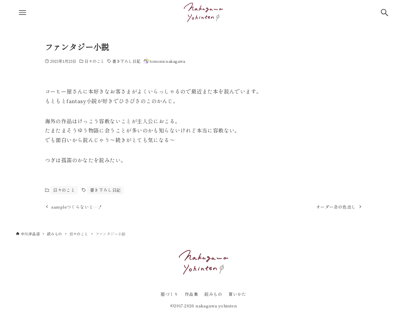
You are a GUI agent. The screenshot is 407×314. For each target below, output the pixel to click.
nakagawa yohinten (216, 305)
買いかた (237, 294)
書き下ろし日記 (126, 61)
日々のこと (95, 61)
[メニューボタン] (22, 12)
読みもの (213, 294)
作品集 (191, 294)
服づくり (170, 294)
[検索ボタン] (384, 12)
